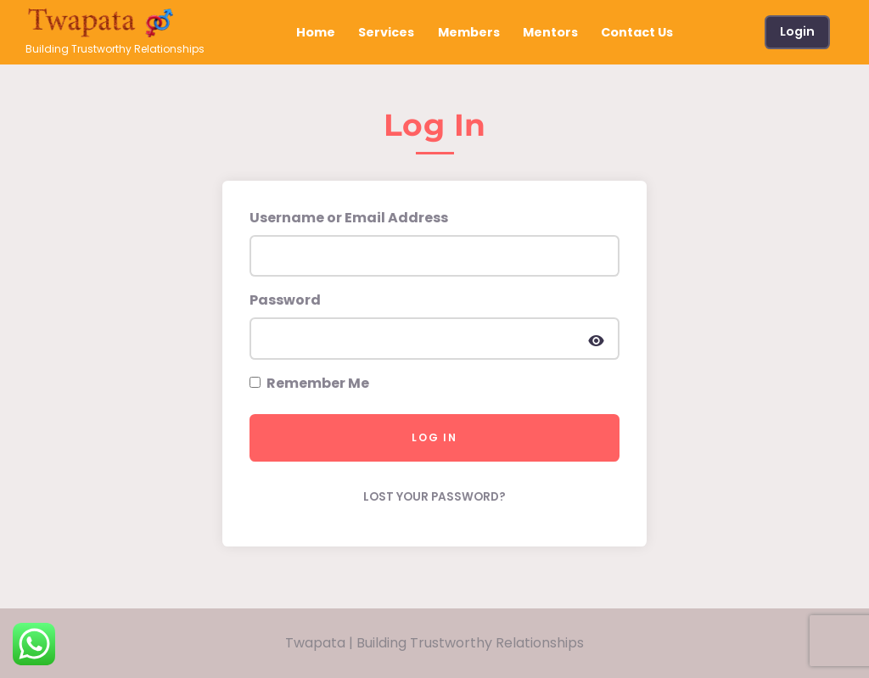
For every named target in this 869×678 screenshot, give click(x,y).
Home (315, 32)
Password (285, 300)
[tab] (435, 132)
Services (386, 32)
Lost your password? (434, 497)
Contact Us (637, 32)
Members (469, 32)
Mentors (550, 32)
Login (797, 31)
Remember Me (309, 383)
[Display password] (596, 339)
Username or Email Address (348, 217)
